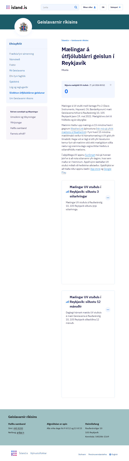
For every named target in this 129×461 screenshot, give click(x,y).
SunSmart (90, 154)
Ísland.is (23, 453)
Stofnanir (82, 454)
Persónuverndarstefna (98, 454)
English (115, 454)
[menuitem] (26, 54)
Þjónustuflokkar (39, 453)
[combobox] (60, 7)
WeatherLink (77, 128)
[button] (89, 7)
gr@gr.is (20, 432)
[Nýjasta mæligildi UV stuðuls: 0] (88, 89)
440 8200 (18, 428)
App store (95, 168)
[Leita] (75, 7)
